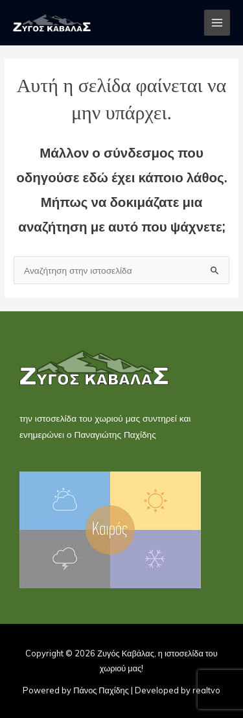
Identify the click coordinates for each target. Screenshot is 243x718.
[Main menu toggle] (217, 23)
